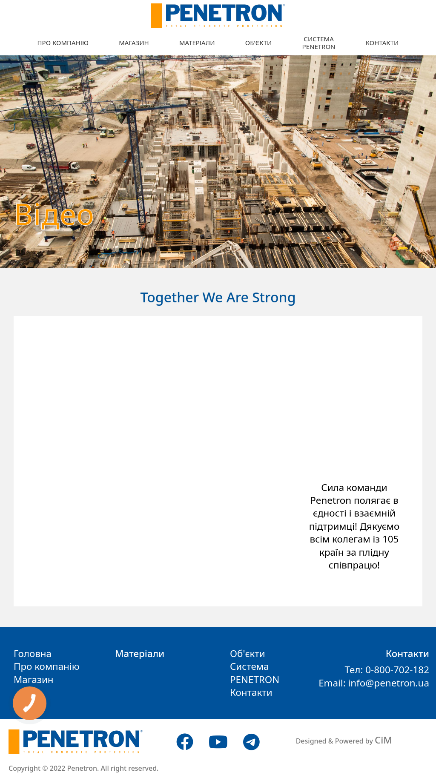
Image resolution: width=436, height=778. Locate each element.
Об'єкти (258, 42)
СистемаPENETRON (319, 42)
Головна (33, 653)
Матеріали (197, 42)
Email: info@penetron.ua (373, 682)
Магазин (134, 42)
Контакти (382, 42)
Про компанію (63, 42)
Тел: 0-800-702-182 (386, 669)
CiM (383, 739)
